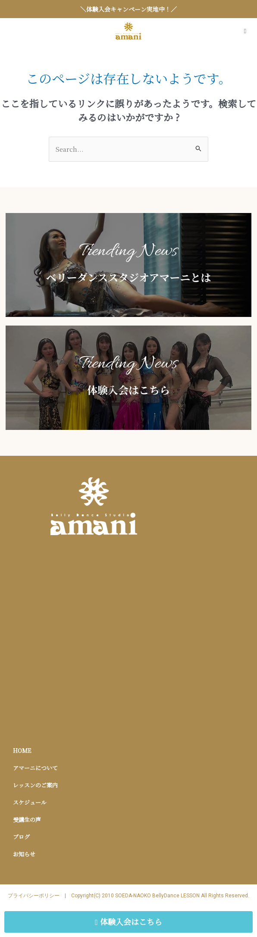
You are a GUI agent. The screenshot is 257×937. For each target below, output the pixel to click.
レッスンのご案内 (35, 785)
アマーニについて (35, 768)
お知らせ (24, 854)
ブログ (21, 837)
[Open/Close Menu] (245, 31)
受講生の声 (27, 819)
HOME (22, 750)
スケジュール (30, 802)
